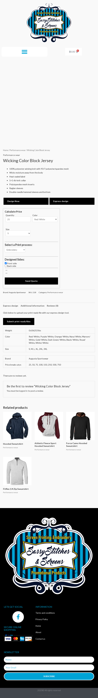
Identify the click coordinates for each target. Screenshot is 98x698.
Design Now (13, 201)
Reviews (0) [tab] (52, 305)
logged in (23, 390)
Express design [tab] (10, 305)
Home (5, 150)
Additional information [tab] (32, 305)
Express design (60, 201)
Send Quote (31, 281)
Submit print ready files (18, 321)
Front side (12, 263)
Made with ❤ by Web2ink (49, 695)
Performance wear (18, 150)
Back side (11, 266)
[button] (24, 51)
